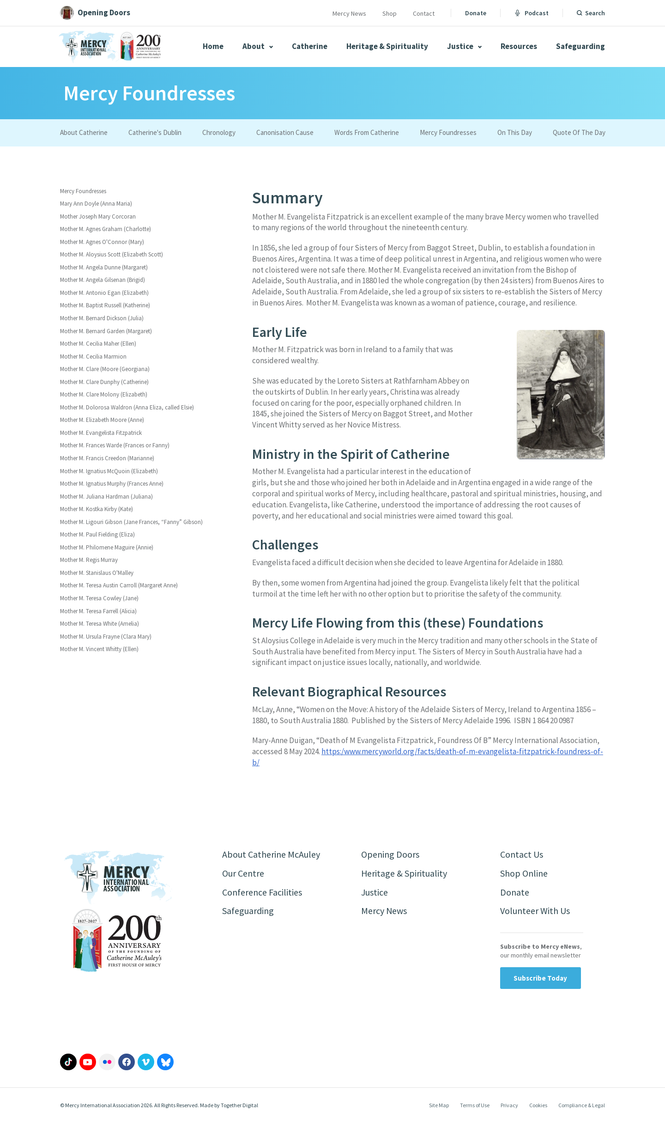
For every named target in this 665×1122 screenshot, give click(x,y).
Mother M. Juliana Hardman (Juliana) (106, 496)
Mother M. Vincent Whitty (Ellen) (99, 649)
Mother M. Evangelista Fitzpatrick (101, 433)
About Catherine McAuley (271, 854)
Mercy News (349, 13)
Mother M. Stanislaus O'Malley (96, 573)
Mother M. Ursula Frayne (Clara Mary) (105, 636)
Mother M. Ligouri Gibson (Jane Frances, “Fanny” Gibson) (131, 522)
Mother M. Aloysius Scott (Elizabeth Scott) (111, 254)
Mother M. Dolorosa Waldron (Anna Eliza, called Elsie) (127, 407)
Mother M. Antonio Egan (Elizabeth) (104, 293)
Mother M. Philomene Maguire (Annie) (106, 547)
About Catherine (84, 132)
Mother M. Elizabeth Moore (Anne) (102, 420)
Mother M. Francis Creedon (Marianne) (107, 458)
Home (213, 46)
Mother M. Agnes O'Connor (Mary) (102, 242)
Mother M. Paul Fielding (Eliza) (97, 534)
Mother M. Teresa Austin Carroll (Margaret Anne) (119, 585)
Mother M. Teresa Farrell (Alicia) (98, 611)
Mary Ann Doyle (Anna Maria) (96, 203)
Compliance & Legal (581, 1105)
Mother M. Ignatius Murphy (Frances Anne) (111, 484)
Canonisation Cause (285, 132)
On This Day (514, 132)
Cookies (538, 1105)
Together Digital (239, 1105)
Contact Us (521, 854)
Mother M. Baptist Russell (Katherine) (105, 305)
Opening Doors (390, 854)
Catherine (309, 46)
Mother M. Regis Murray (89, 560)
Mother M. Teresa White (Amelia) (99, 624)
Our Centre (243, 873)
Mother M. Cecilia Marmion (93, 356)
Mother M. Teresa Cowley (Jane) (99, 598)
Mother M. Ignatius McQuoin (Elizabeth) (109, 471)
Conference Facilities (262, 892)
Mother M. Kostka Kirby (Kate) (96, 509)
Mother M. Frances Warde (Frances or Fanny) (114, 445)
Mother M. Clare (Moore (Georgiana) (105, 369)
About (257, 46)
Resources (519, 46)
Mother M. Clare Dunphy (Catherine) (104, 382)
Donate (475, 13)
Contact (424, 13)
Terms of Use (475, 1105)
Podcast (531, 13)
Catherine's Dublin (154, 132)
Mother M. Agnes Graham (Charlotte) (105, 229)
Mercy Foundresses (448, 132)
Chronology (219, 132)
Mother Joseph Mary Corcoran (98, 216)
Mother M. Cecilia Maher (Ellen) (98, 344)
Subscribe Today (541, 978)
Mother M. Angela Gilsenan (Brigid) (102, 280)
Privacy (509, 1105)
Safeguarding (580, 46)
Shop (389, 13)
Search (595, 13)
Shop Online (524, 873)
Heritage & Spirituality (387, 46)
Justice (464, 46)
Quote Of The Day (579, 132)
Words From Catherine (366, 132)
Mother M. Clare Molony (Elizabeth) (103, 394)
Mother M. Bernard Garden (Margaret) (106, 331)
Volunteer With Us (535, 911)
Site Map (439, 1105)
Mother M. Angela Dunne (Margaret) (104, 267)
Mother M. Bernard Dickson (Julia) (102, 318)
